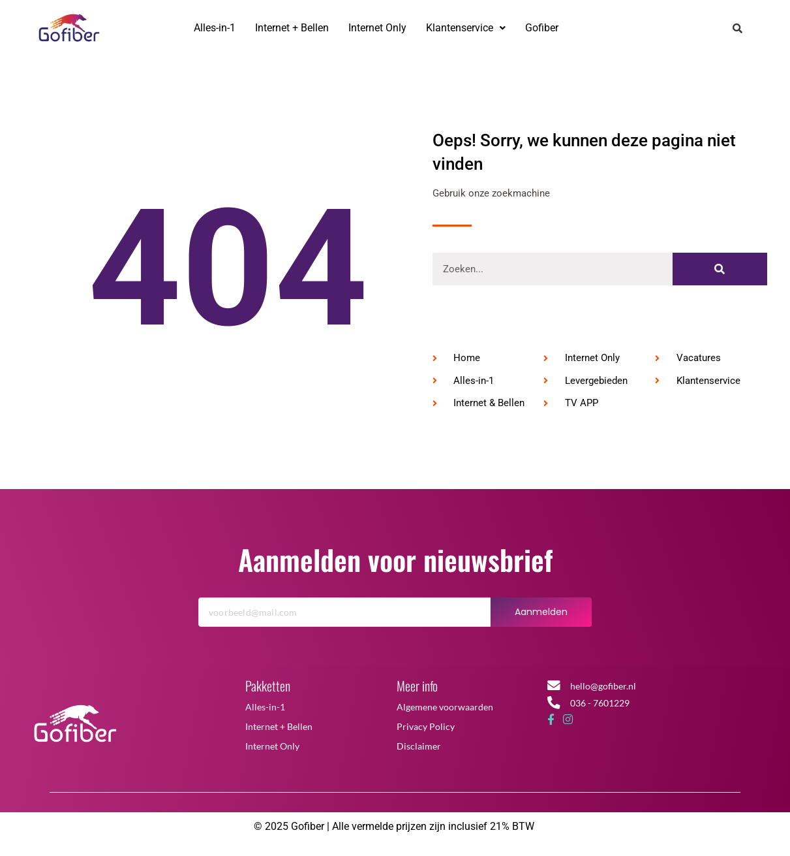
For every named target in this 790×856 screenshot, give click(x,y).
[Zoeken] (720, 275)
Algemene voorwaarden (445, 712)
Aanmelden (541, 617)
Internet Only (377, 28)
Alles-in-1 (214, 28)
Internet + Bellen (292, 28)
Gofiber (541, 28)
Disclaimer (419, 751)
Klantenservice (466, 28)
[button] (465, 28)
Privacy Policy (426, 731)
